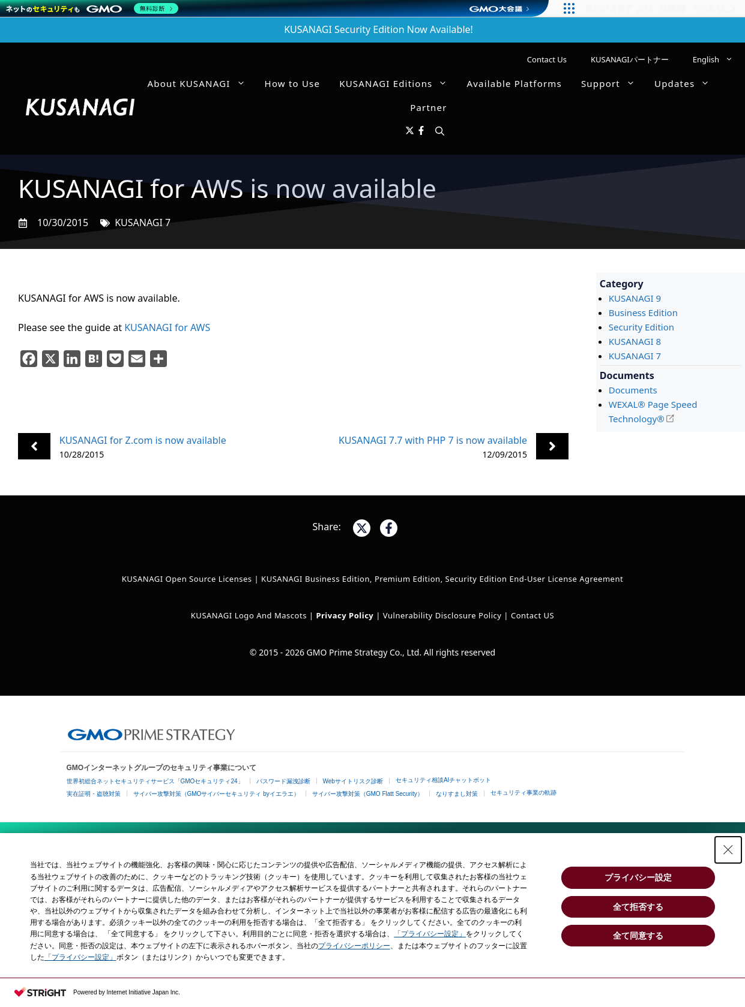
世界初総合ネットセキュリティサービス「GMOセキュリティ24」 (155, 781)
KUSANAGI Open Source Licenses (187, 578)
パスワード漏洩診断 (283, 781)
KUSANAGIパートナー (630, 59)
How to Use (293, 83)
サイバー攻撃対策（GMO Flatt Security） (367, 793)
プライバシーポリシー (354, 946)
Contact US (532, 615)
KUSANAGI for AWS (167, 327)
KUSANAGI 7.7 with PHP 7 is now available (433, 440)
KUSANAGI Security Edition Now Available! (378, 29)
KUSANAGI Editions (398, 83)
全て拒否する (638, 907)
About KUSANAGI (201, 83)
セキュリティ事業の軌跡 (523, 792)
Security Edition (641, 327)
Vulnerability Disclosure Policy (442, 615)
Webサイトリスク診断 (353, 781)
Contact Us (547, 59)
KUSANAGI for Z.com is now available (142, 440)
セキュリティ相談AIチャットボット (443, 780)
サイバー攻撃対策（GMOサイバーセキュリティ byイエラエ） (216, 793)
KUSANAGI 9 (635, 298)
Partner (428, 107)
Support (613, 83)
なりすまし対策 (457, 793)
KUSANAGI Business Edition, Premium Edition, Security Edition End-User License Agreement (442, 578)
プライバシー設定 (638, 877)
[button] (440, 131)
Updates (686, 83)
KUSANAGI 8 (635, 341)
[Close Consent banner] (728, 850)
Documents (633, 390)
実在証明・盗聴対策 (94, 793)
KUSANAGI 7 (142, 222)
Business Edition (643, 312)
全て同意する (638, 935)
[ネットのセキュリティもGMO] (92, 8)
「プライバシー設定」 (430, 934)
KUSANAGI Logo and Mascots (250, 615)
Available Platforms (513, 83)
